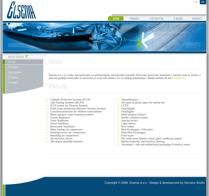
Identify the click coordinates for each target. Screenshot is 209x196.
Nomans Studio (194, 182)
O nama (13, 77)
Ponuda (12, 67)
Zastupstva (14, 72)
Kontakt (12, 82)
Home (11, 61)
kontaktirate (178, 77)
